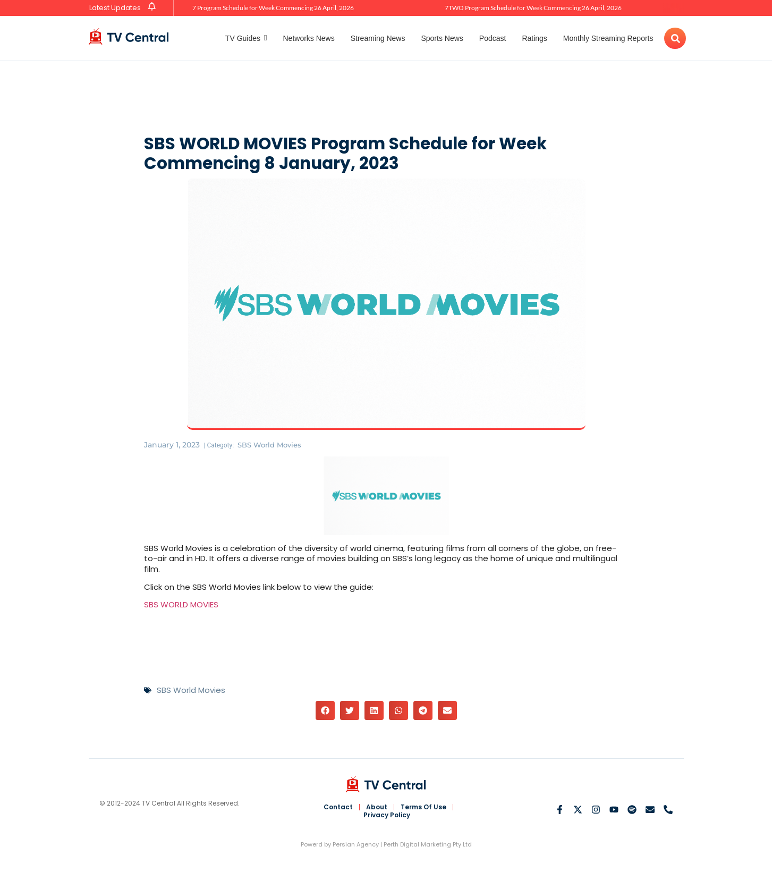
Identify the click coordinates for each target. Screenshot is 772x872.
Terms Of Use (424, 807)
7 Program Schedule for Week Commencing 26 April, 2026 (273, 8)
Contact (337, 807)
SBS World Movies (272, 445)
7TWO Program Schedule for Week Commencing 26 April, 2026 (532, 8)
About (376, 807)
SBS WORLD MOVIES (181, 604)
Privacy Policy (386, 815)
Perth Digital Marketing (417, 844)
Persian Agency (356, 844)
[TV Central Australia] (128, 36)
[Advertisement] (386, 96)
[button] (325, 710)
